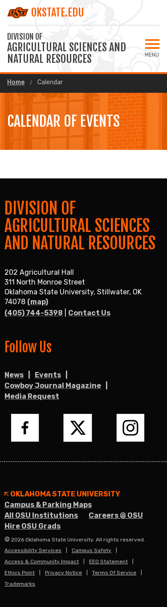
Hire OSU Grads (32, 526)
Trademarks (19, 584)
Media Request (31, 396)
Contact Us (89, 313)
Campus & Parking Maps (48, 504)
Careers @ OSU (116, 515)
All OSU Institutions (41, 515)
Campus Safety (91, 550)
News (14, 375)
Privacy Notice (63, 573)
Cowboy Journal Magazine (52, 385)
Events (48, 375)
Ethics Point (19, 573)
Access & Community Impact (41, 561)
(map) (37, 301)
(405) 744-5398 (33, 313)
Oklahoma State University (62, 494)
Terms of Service (114, 573)
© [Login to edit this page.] (7, 539)
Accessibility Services (32, 550)
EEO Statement (108, 561)
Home (15, 82)
